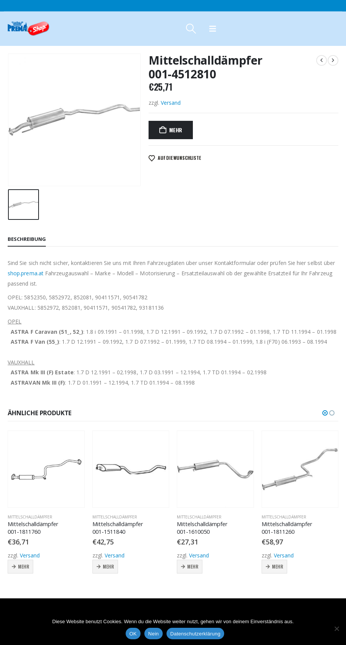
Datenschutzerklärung (195, 634)
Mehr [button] (23, 566)
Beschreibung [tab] (27, 239)
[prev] (321, 60)
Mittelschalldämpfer (30, 517)
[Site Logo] (29, 28)
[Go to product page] (46, 469)
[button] (191, 29)
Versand (171, 102)
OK (133, 634)
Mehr (175, 130)
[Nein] (336, 628)
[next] (333, 60)
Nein (153, 634)
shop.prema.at (26, 273)
